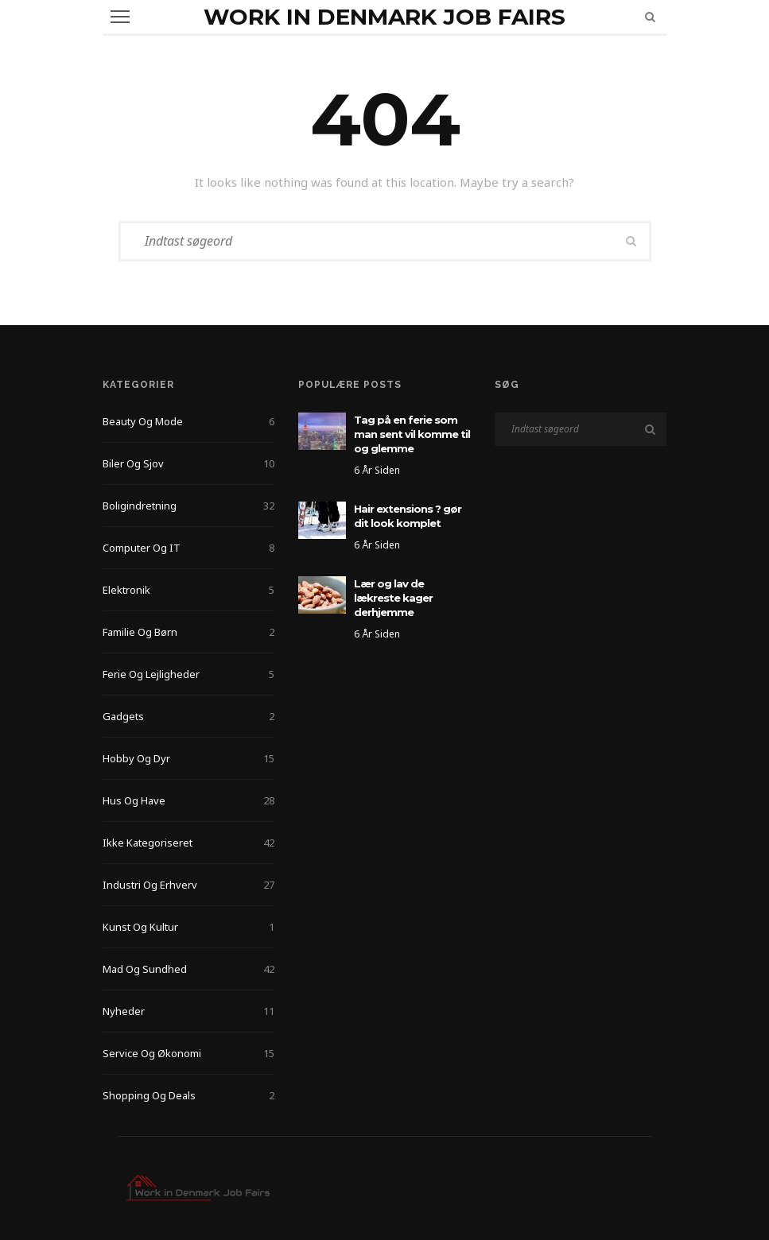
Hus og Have (189, 800)
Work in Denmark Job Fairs (384, 16)
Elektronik (189, 590)
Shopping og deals (189, 1095)
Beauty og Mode (189, 421)
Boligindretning (189, 505)
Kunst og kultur (189, 927)
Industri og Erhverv (189, 884)
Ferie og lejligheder (189, 674)
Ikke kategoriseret (189, 842)
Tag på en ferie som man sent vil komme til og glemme (412, 434)
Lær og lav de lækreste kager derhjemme (393, 597)
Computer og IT (189, 547)
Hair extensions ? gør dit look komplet (407, 515)
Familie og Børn (189, 632)
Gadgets (189, 716)
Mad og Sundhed (189, 969)
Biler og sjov (189, 463)
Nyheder (189, 1011)
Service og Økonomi (189, 1053)
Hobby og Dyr (189, 758)
